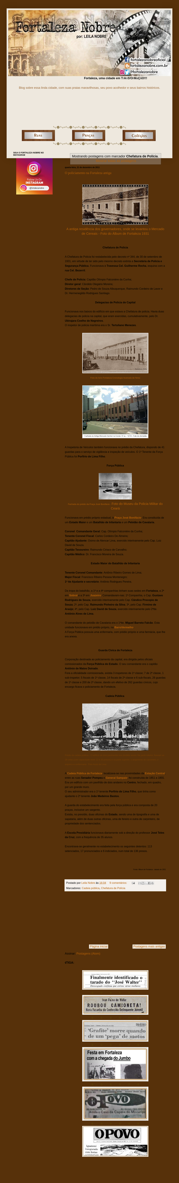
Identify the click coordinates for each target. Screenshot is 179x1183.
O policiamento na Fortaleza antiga (88, 173)
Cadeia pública (90, 888)
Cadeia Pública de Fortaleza (84, 773)
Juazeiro (95, 595)
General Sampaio (116, 777)
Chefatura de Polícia (113, 888)
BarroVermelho (124, 627)
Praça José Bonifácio (127, 517)
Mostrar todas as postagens (116, 161)
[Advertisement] (115, 918)
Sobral (73, 595)
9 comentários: (119, 882)
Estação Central (155, 773)
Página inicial (98, 946)
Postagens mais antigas (149, 946)
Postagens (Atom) (88, 953)
